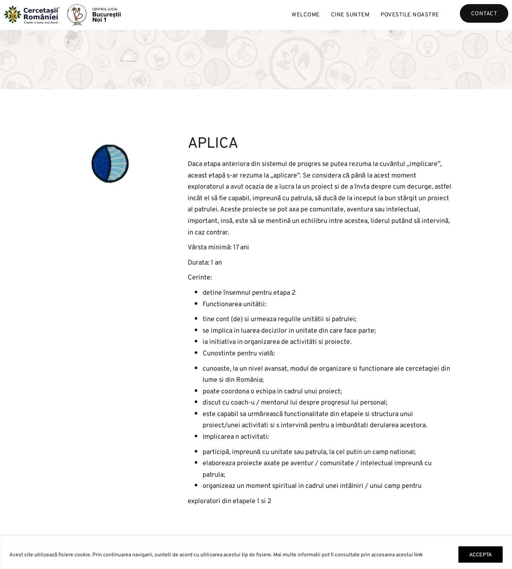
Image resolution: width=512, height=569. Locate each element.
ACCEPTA (480, 554)
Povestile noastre (410, 14)
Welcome (306, 14)
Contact (484, 13)
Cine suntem (350, 14)
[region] (256, 552)
